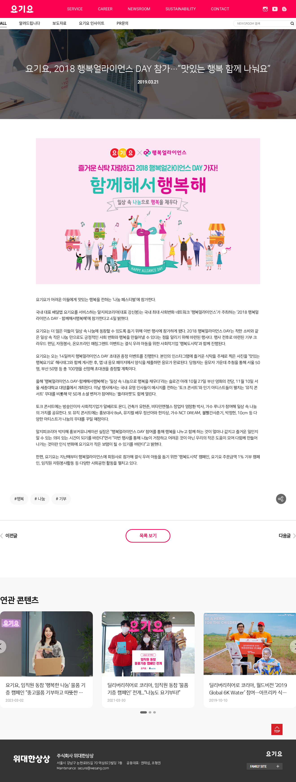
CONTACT (220, 9)
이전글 (11, 535)
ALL (3, 23)
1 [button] (143, 712)
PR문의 (122, 23)
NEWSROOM (139, 9)
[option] (148, 659)
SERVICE (75, 9)
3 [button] (154, 712)
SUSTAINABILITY (180, 9)
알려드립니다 (29, 23)
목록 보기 (147, 535)
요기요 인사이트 (91, 23)
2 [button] (150, 712)
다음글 (285, 535)
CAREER (105, 9)
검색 (292, 23)
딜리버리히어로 (33, 9)
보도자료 (59, 23)
